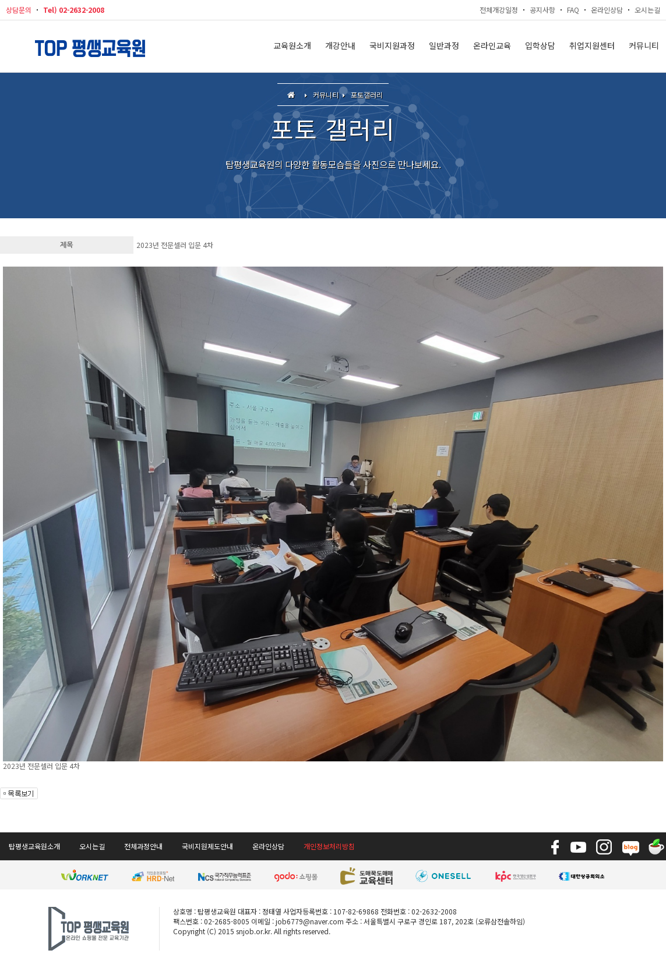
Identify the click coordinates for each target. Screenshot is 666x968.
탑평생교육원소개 (34, 846)
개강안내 (340, 46)
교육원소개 (292, 46)
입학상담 (540, 46)
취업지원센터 (592, 46)
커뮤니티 (644, 46)
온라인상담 (607, 10)
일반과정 (444, 46)
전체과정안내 (143, 846)
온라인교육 (492, 46)
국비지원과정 (392, 46)
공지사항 (542, 10)
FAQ (573, 10)
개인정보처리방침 (329, 846)
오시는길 (647, 10)
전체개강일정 (499, 10)
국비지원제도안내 (207, 846)
